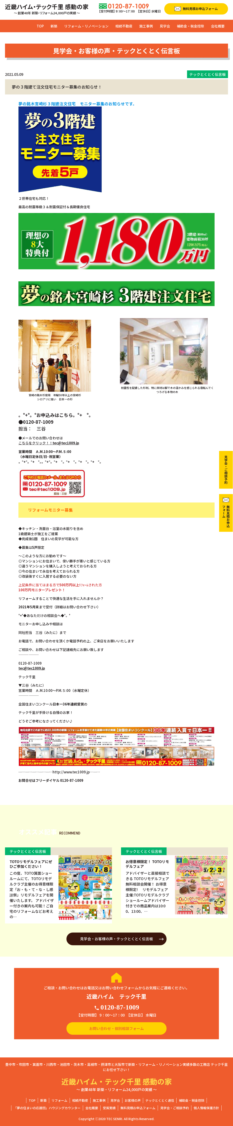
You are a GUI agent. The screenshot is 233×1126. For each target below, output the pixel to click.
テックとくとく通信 (159, 1100)
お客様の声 (133, 1100)
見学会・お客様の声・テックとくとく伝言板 (116, 938)
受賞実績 (109, 1108)
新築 (54, 26)
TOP (40, 26)
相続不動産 (123, 26)
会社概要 (218, 26)
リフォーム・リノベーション (86, 26)
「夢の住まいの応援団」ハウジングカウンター (47, 1108)
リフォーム (59, 1100)
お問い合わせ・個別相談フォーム (116, 1028)
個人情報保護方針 (206, 1108)
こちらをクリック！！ (48, 443)
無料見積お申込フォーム (137, 1108)
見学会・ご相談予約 (174, 1108)
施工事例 (146, 26)
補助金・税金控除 (190, 26)
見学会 (165, 26)
